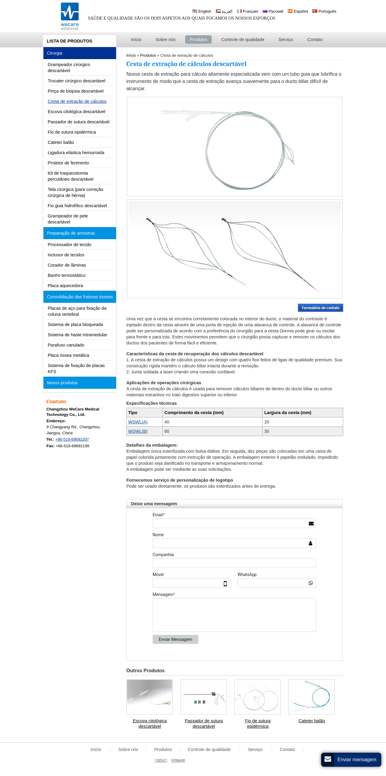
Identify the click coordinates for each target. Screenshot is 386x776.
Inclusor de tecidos (66, 254)
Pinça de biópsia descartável (75, 91)
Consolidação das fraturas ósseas (80, 296)
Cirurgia (54, 53)
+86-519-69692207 (72, 439)
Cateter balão (312, 720)
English (201, 11)
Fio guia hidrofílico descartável (77, 205)
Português (324, 11)
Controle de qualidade (210, 749)
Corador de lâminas (67, 265)
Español (298, 11)
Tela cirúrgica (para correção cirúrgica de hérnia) (75, 192)
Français (247, 11)
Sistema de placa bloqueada (75, 324)
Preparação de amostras (71, 233)
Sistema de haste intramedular (77, 334)
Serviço (256, 749)
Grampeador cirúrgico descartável (69, 67)
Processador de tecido (69, 244)
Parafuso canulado (66, 345)
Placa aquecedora (65, 285)
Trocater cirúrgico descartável (76, 80)
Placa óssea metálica (68, 355)
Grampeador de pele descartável (68, 219)
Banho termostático (66, 275)
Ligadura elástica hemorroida (76, 152)
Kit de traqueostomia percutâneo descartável (70, 176)
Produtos (163, 749)
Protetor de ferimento (68, 162)
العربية (224, 11)
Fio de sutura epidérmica (258, 723)
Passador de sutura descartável (204, 723)
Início (96, 749)
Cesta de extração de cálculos (77, 101)
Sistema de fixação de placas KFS (76, 368)
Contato (56, 401)
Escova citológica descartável (150, 723)
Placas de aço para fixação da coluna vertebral (77, 311)
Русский (273, 11)
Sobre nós (128, 749)
